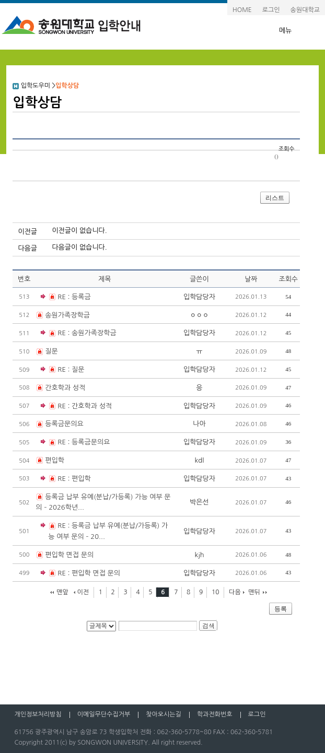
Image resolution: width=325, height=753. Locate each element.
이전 (83, 592)
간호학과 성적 (65, 387)
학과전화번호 (215, 714)
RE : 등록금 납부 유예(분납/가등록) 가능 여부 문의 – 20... (104, 530)
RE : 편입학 (65, 479)
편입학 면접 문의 (69, 554)
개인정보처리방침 (37, 714)
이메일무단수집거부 (104, 714)
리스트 (274, 198)
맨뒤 (254, 592)
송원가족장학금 (67, 315)
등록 (280, 609)
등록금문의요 (64, 423)
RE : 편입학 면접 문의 (80, 573)
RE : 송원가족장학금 (78, 333)
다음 (235, 592)
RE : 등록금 (65, 297)
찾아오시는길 (163, 714)
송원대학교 (305, 10)
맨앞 (62, 592)
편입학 (54, 460)
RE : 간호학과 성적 (76, 406)
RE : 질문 (62, 369)
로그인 (271, 10)
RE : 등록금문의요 (75, 442)
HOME (242, 10)
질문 (51, 351)
